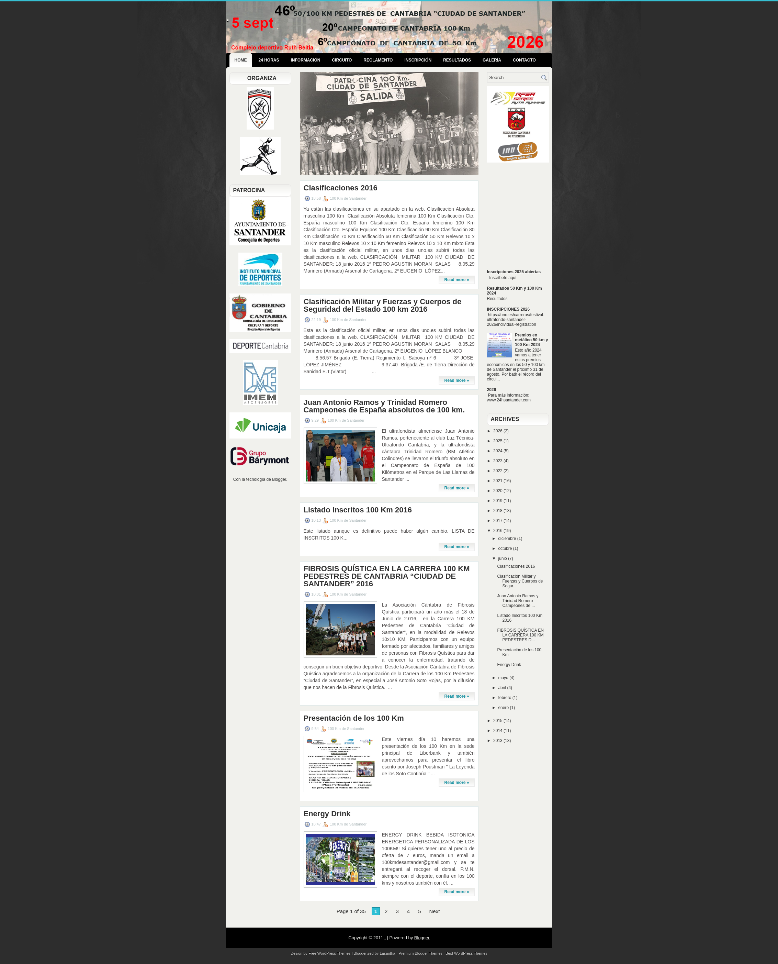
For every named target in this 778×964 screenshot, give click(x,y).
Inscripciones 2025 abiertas (514, 271)
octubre (505, 548)
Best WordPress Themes (466, 953)
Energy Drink (327, 814)
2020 (498, 490)
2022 (498, 470)
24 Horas (269, 60)
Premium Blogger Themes (420, 953)
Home (241, 60)
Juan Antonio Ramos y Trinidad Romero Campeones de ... (517, 601)
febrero (505, 697)
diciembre (507, 538)
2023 (498, 460)
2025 (498, 441)
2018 (498, 510)
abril (502, 687)
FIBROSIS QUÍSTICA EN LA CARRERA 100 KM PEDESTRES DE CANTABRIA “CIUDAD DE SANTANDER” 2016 (387, 576)
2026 (491, 389)
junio (503, 558)
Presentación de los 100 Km (354, 718)
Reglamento (378, 60)
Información (305, 60)
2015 (498, 720)
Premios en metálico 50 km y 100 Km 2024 (531, 340)
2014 (498, 730)
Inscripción (417, 60)
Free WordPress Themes (329, 953)
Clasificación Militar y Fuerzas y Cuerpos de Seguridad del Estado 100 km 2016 (383, 305)
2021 (498, 480)
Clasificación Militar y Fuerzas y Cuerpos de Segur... (520, 581)
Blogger (279, 479)
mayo (503, 677)
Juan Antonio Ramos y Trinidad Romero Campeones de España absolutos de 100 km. (384, 406)
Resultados (457, 60)
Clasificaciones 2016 (340, 188)
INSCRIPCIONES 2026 (508, 309)
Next (434, 911)
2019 (498, 500)
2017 (498, 520)
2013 (498, 740)
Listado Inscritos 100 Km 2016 (358, 510)
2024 (498, 450)
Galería (492, 60)
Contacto (524, 60)
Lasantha (387, 953)
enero (504, 707)
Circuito (342, 60)
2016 (498, 530)
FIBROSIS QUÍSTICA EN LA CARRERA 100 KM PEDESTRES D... (520, 635)
